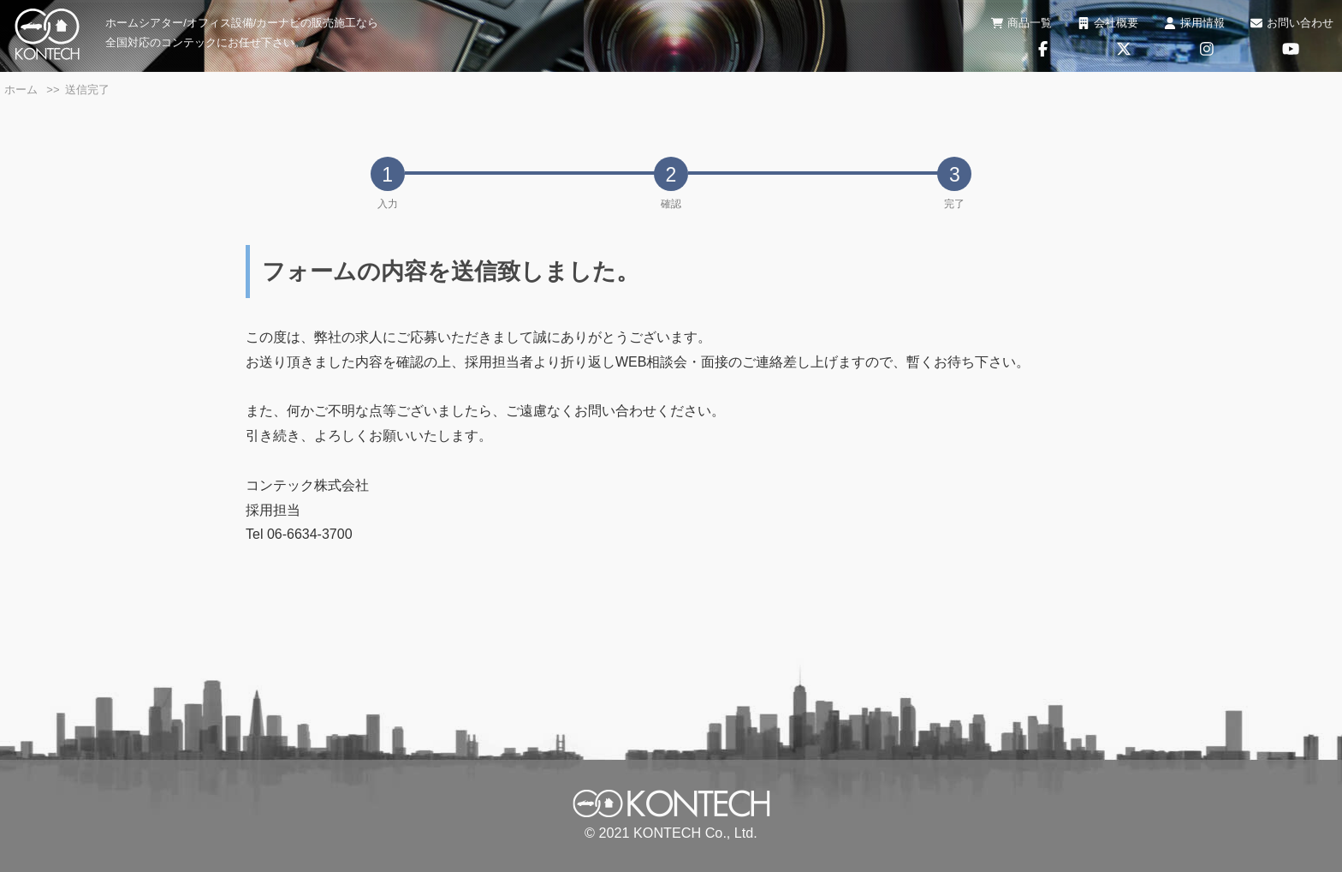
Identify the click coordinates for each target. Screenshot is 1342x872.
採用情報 (1194, 22)
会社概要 (1108, 22)
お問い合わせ (1291, 22)
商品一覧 (1021, 22)
